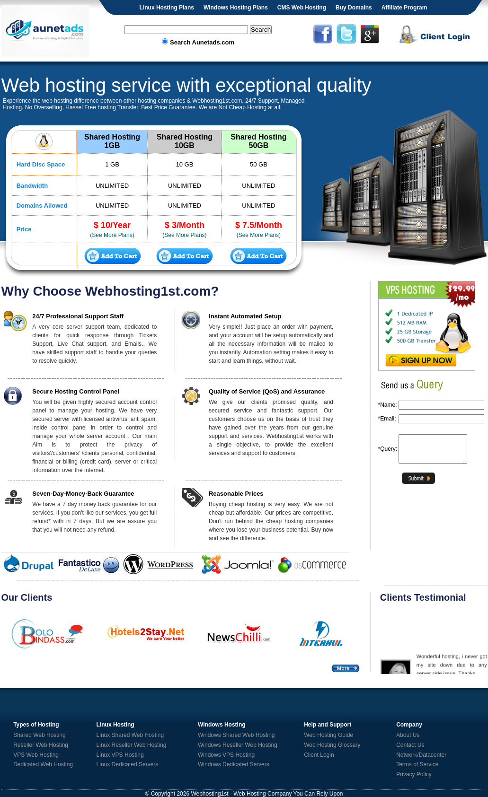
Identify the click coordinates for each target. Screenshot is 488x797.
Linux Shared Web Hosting (130, 735)
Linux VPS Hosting (120, 755)
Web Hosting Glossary (332, 745)
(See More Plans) (112, 235)
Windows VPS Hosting (226, 755)
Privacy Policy (414, 774)
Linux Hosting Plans (167, 7)
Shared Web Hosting (39, 735)
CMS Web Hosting (301, 7)
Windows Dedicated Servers (233, 764)
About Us (407, 735)
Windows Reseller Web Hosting (237, 745)
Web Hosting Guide (328, 735)
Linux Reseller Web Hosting (132, 745)
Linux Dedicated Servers (128, 764)
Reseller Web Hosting (40, 745)
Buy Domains (354, 7)
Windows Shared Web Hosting (236, 735)
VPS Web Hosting (36, 755)
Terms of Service (417, 764)
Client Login (319, 755)
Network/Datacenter (421, 755)
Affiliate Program (404, 7)
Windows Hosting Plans (236, 7)
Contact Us (410, 745)
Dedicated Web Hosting (43, 764)
